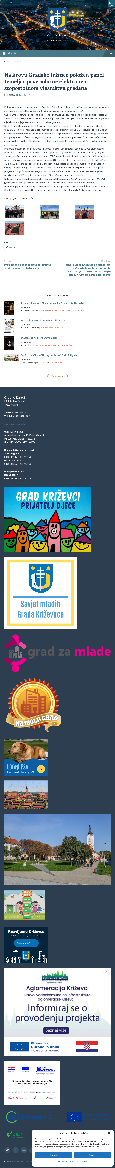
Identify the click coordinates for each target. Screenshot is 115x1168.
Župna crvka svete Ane (52, 327)
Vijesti (18, 62)
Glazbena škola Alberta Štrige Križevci (54, 345)
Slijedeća (106, 261)
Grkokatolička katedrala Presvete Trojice (62, 310)
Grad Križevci (57, 35)
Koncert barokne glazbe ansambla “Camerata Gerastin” (53, 302)
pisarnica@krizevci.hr (15, 423)
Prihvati (53, 1154)
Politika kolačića (62, 1161)
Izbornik (57, 53)
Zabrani (92, 1154)
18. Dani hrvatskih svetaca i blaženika (43, 320)
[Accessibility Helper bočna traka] (111, 3)
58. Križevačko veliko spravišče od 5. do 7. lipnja (49, 355)
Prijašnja (8, 261)
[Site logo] (57, 30)
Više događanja (58, 376)
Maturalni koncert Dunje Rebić (39, 337)
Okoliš (19, 95)
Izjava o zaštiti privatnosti (78, 1161)
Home (6, 62)
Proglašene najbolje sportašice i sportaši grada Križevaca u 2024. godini (28, 266)
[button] (109, 1133)
